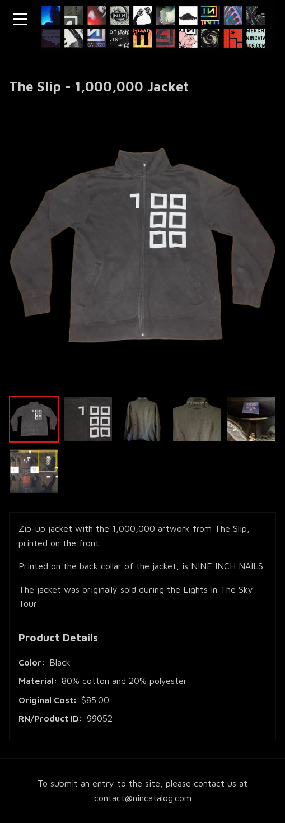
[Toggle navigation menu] (20, 19)
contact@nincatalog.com (142, 798)
